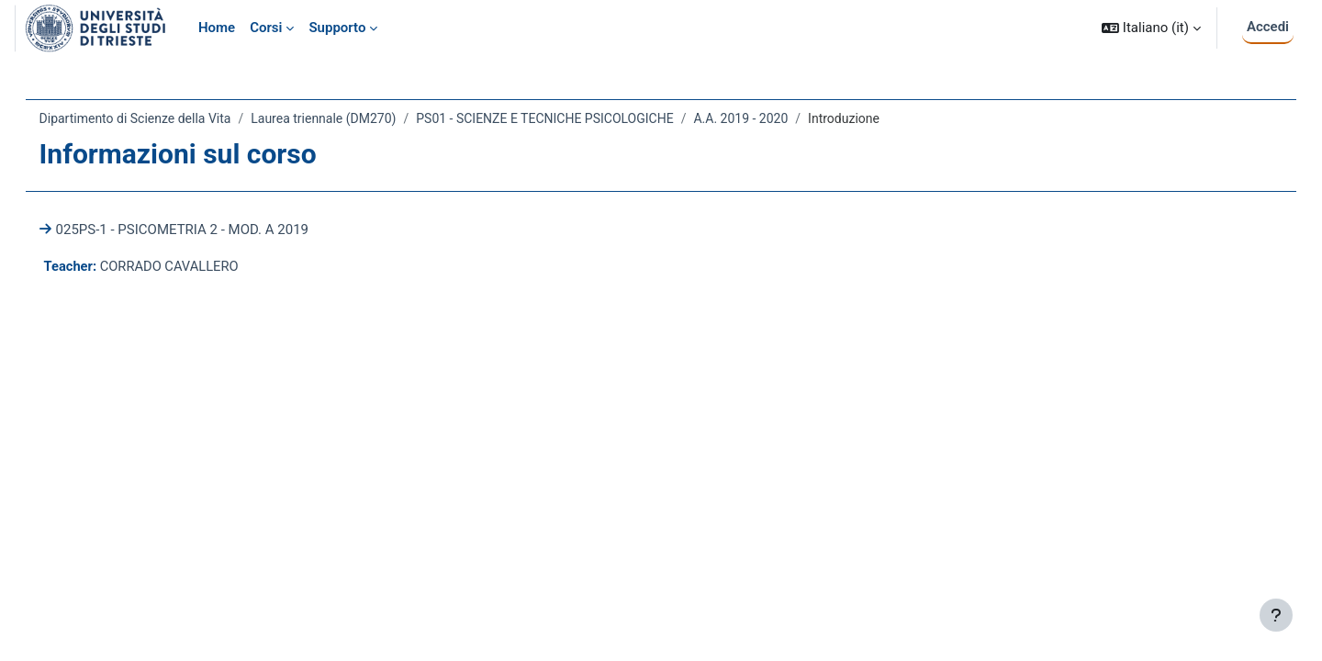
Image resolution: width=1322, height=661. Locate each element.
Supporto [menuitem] (336, 27)
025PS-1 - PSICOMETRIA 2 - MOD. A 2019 (208, 229)
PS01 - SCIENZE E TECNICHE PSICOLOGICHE (571, 118)
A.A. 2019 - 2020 (767, 118)
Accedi (1268, 26)
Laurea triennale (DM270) (349, 118)
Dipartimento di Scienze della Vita (161, 118)
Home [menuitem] (216, 27)
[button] (1151, 28)
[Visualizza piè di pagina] (1276, 615)
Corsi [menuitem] (266, 27)
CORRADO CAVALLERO (198, 266)
